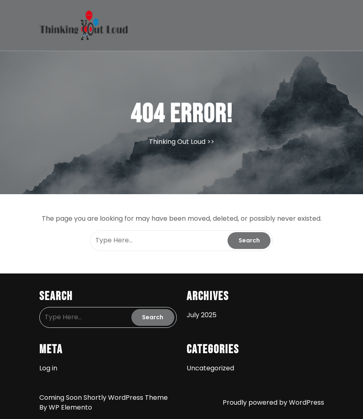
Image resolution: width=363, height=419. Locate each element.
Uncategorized (210, 368)
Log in (48, 368)
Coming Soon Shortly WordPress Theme (103, 397)
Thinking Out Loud (177, 141)
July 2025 (201, 315)
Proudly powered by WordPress (273, 402)
